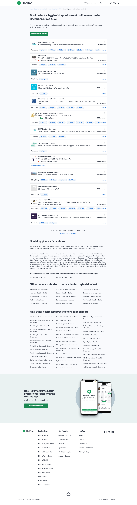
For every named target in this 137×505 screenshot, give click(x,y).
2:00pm (43, 65)
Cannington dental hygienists (92, 293)
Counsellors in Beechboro (38, 367)
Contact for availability (68, 165)
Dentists (61, 444)
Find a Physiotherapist (46, 444)
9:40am (52, 50)
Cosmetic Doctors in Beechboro (40, 363)
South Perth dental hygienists (92, 296)
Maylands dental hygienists (38, 296)
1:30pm (43, 223)
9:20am (43, 136)
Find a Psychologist (45, 456)
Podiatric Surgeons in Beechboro (93, 331)
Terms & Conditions (86, 448)
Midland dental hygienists (64, 303)
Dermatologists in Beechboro (65, 324)
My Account (42, 476)
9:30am (43, 50)
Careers (81, 439)
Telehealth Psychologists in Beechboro (42, 346)
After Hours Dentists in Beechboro (41, 317)
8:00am (43, 122)
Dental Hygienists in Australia (38, 9)
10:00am (71, 50)
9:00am (61, 122)
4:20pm (79, 107)
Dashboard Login (64, 452)
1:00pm (51, 107)
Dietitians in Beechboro (63, 331)
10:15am (53, 180)
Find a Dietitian (43, 460)
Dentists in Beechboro (63, 320)
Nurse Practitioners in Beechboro (67, 354)
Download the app (36, 405)
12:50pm (90, 208)
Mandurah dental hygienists (38, 293)
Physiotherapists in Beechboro (92, 322)
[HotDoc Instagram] (113, 432)
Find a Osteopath (44, 464)
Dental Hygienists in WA (54, 9)
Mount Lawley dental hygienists (66, 296)
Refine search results (39, 34)
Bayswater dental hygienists (65, 300)
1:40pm (43, 151)
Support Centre (64, 456)
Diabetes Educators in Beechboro (67, 327)
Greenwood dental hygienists (39, 289)
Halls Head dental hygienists (92, 303)
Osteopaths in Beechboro (64, 368)
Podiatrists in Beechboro (90, 335)
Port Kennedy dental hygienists (92, 300)
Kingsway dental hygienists (91, 289)
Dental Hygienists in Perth (38, 277)
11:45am (72, 180)
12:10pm (53, 208)
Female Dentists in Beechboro (39, 349)
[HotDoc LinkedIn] (109, 432)
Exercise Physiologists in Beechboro (67, 334)
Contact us (83, 444)
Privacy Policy (84, 452)
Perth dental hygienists (37, 300)
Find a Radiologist (44, 472)
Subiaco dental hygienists (64, 293)
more (103, 50)
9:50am (61, 50)
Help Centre (42, 481)
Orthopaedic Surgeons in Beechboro (67, 364)
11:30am (43, 93)
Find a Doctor (43, 435)
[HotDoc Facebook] (105, 432)
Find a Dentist (43, 439)
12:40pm (81, 208)
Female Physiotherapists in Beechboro (42, 353)
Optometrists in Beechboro (64, 361)
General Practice (64, 435)
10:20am (89, 50)
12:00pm (99, 122)
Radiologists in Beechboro (91, 345)
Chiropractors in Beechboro (38, 356)
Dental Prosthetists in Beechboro (66, 317)
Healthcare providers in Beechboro (94, 367)
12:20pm (62, 208)
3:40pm (70, 107)
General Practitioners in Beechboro (67, 338)
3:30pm (52, 65)
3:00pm (61, 107)
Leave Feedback (43, 485)
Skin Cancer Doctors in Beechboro (94, 354)
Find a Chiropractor (45, 452)
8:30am (52, 122)
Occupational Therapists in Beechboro (68, 357)
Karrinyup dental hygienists (38, 303)
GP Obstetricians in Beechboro (66, 341)
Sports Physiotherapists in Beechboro (94, 363)
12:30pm (43, 79)
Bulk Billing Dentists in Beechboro (40, 326)
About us (82, 435)
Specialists (62, 448)
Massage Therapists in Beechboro (67, 345)
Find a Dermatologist (45, 468)
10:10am (80, 50)
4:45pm (61, 65)
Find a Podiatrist (44, 448)
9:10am (42, 107)
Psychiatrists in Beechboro (91, 338)
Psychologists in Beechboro (91, 342)
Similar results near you (68, 233)
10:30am (98, 50)
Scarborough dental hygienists (65, 289)
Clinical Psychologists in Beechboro (41, 360)
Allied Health (63, 439)
